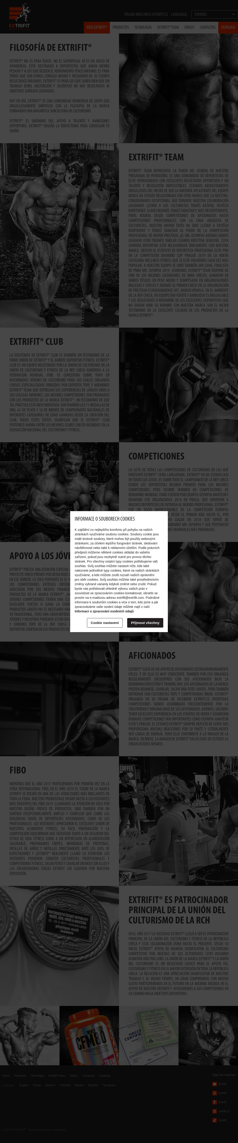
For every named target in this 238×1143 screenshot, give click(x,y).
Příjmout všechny (145, 623)
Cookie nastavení (105, 623)
